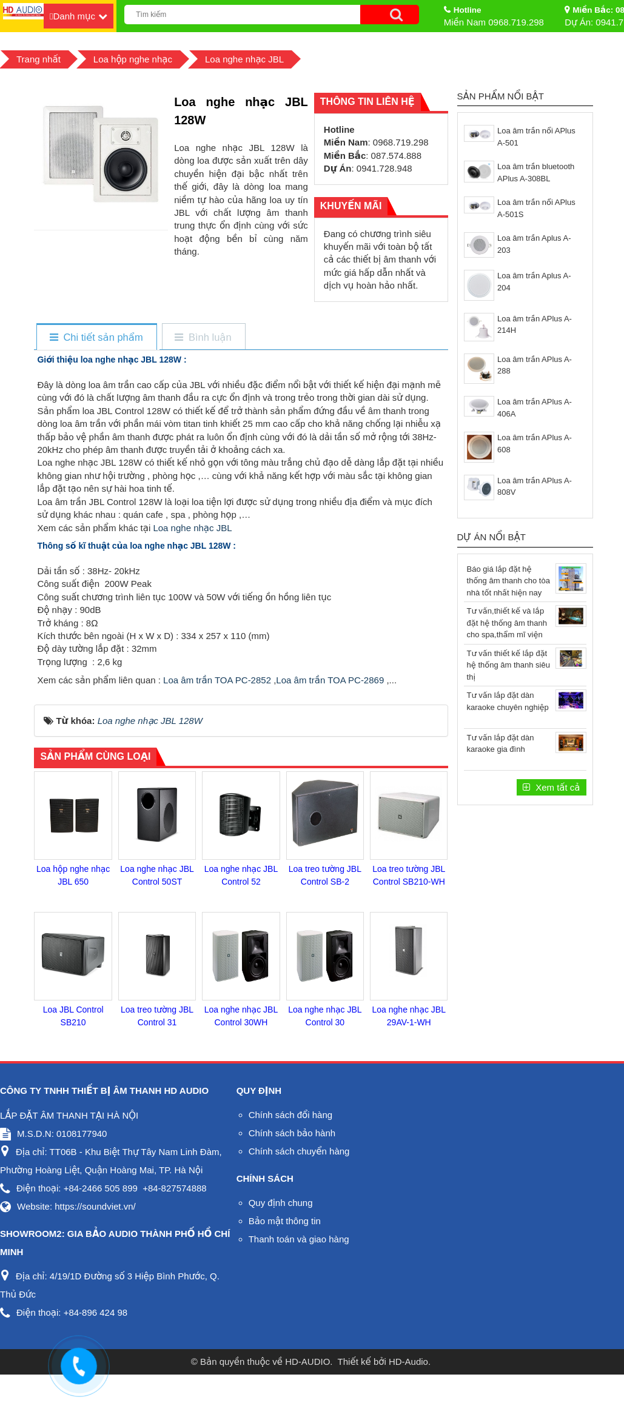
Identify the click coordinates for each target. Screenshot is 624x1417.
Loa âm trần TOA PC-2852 (217, 680)
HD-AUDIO (307, 1361)
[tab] (96, 337)
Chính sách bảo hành (292, 1133)
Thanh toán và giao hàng (299, 1239)
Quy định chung (281, 1203)
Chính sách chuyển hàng (299, 1151)
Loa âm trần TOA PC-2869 (330, 680)
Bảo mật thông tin (285, 1221)
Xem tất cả (556, 787)
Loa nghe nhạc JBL (192, 528)
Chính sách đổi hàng (290, 1115)
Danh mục (74, 16)
